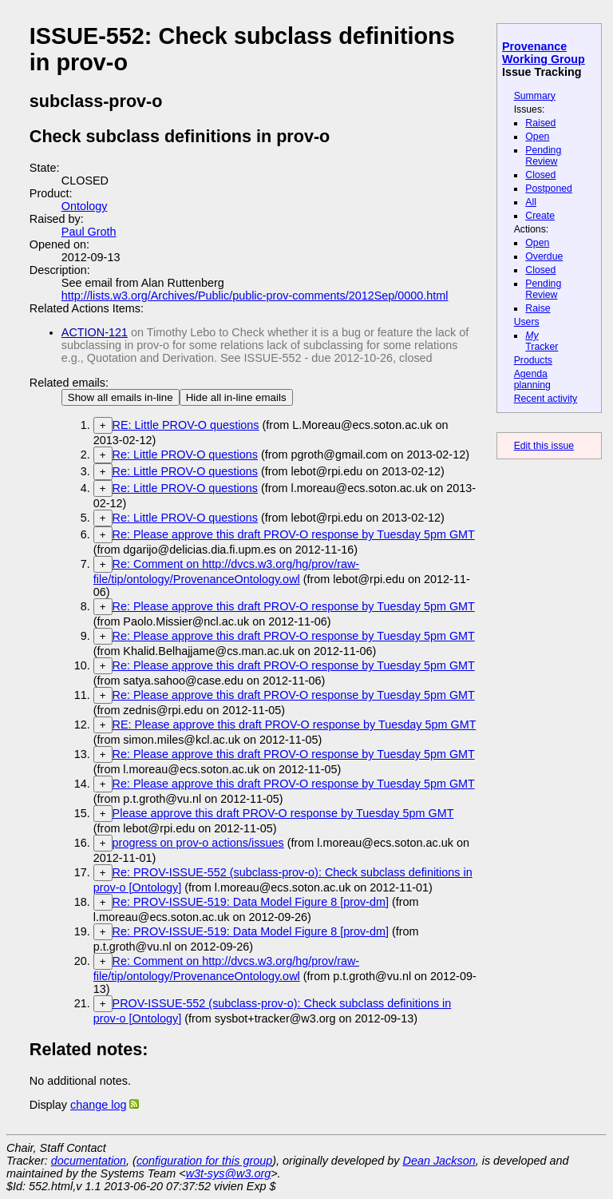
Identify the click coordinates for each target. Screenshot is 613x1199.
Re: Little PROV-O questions (185, 454)
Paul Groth (89, 231)
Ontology (84, 206)
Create (540, 215)
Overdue (544, 256)
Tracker (541, 341)
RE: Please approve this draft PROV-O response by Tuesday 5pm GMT (295, 724)
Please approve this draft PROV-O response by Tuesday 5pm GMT (283, 813)
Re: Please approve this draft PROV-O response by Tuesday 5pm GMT (294, 534)
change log (98, 1104)
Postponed (548, 188)
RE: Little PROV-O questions (186, 425)
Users (527, 322)
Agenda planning (532, 379)
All (530, 202)
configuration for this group (204, 1160)
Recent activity (546, 398)
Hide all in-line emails (236, 397)
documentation (88, 1160)
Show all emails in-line (120, 397)
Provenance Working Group (543, 53)
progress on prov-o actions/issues (198, 842)
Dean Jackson (439, 1160)
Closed (540, 175)
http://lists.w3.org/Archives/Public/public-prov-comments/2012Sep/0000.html (255, 295)
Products (533, 360)
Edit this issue (544, 445)
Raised (540, 123)
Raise (537, 308)
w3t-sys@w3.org (228, 1173)
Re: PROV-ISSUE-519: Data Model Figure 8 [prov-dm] (251, 901)
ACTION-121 (94, 332)
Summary (535, 95)
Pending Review (543, 156)
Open (537, 136)
